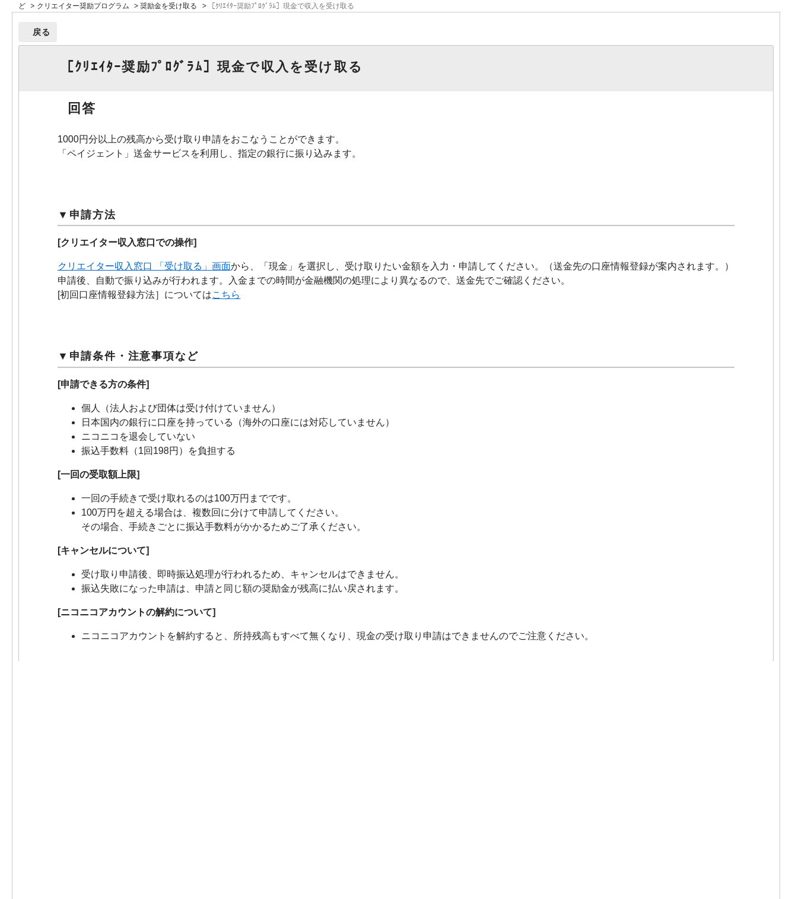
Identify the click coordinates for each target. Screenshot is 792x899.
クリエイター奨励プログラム (83, 6)
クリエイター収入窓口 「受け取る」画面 (144, 266)
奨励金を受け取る (168, 6)
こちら (226, 295)
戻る (42, 32)
